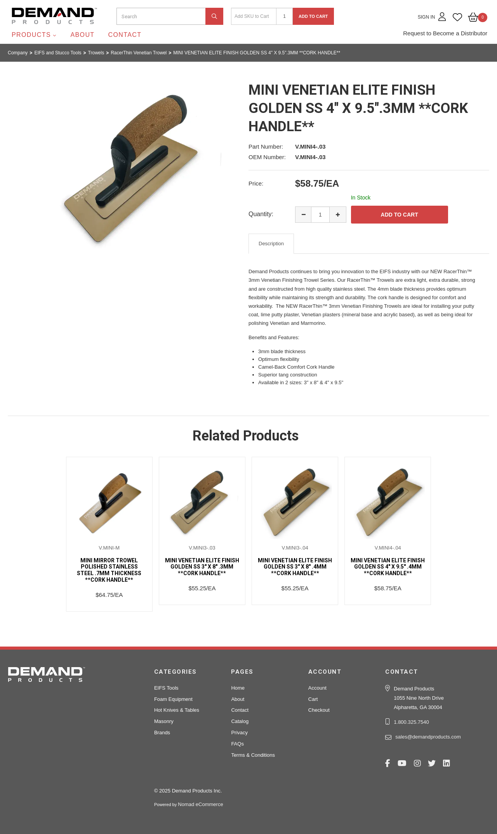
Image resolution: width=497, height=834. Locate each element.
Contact (125, 34)
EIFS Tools (166, 688)
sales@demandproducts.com (428, 737)
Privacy (239, 732)
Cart (313, 699)
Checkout (319, 710)
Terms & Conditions (253, 755)
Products (31, 34)
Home (238, 688)
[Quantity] (284, 16)
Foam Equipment (173, 699)
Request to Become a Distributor (445, 33)
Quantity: (260, 214)
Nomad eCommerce (200, 804)
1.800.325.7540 (411, 722)
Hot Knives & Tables (176, 710)
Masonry (164, 721)
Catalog (239, 721)
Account (317, 688)
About (82, 34)
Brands (162, 732)
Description (271, 243)
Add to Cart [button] (313, 16)
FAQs (237, 744)
